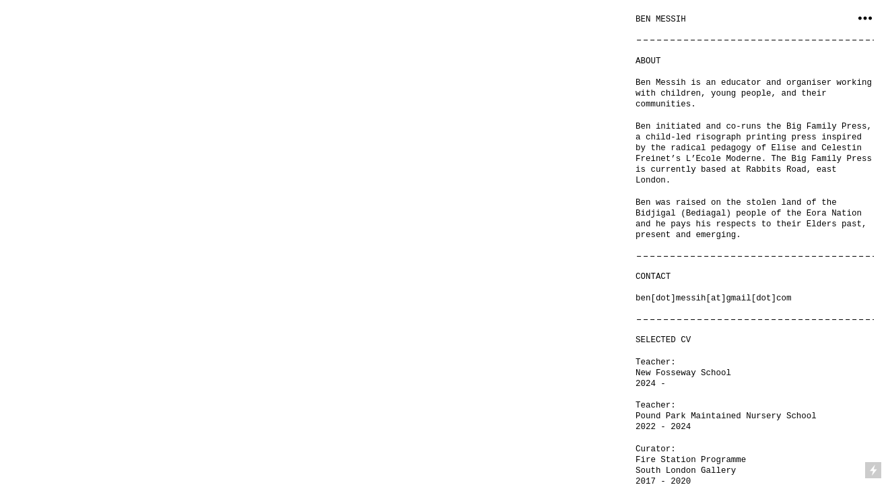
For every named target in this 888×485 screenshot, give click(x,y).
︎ (865, 18)
